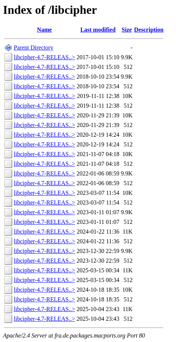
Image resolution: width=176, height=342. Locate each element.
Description (148, 29)
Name (44, 29)
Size (127, 29)
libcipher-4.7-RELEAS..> (44, 57)
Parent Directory (33, 47)
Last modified (98, 29)
